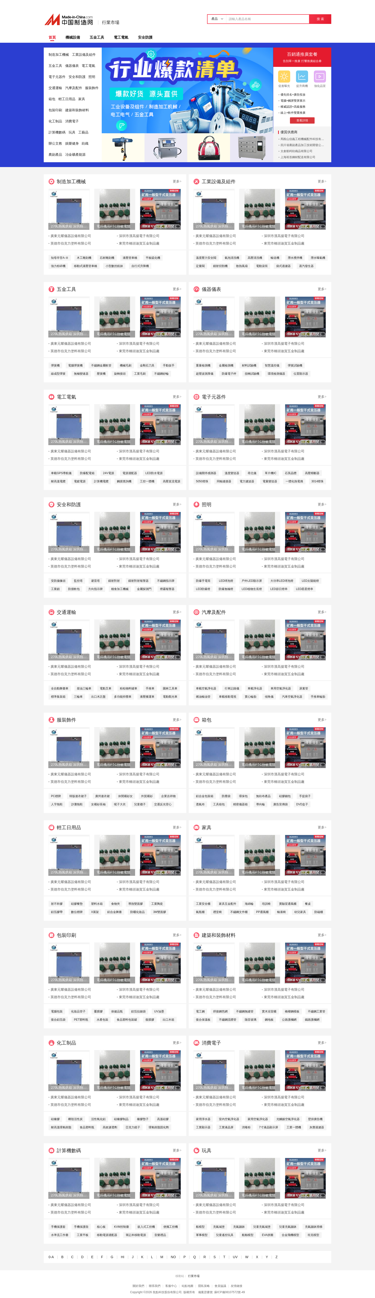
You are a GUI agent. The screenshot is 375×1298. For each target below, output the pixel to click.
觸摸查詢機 (124, 481)
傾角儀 (269, 696)
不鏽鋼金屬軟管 (101, 365)
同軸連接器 (224, 481)
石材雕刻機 (107, 258)
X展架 (95, 912)
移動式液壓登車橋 (85, 266)
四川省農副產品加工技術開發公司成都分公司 (310, 145)
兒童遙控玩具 (224, 1235)
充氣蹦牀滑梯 (313, 1226)
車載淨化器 (255, 688)
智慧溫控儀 (272, 365)
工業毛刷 (140, 373)
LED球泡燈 (226, 580)
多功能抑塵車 (122, 696)
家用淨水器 (203, 1119)
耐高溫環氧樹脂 (61, 1127)
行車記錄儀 (232, 688)
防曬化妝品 (137, 912)
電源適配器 (130, 473)
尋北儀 (252, 473)
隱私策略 (204, 1286)
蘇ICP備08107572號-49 (229, 1292)
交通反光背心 (163, 804)
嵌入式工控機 (146, 1226)
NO (173, 1257)
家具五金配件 (227, 903)
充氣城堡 (219, 1226)
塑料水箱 (97, 903)
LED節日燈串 (279, 589)
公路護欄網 (289, 1019)
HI (122, 1257)
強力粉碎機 (58, 266)
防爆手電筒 (203, 580)
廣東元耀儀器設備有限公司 (70, 236)
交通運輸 (55, 88)
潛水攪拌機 (295, 258)
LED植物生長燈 (252, 589)
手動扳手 (168, 365)
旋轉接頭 (120, 373)
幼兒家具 (300, 912)
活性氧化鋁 (98, 1119)
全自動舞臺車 (59, 688)
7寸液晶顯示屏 (268, 1127)
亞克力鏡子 (133, 1127)
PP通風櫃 (262, 912)
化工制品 (55, 121)
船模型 (200, 1226)
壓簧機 (101, 373)
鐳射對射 (114, 580)
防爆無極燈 (226, 589)
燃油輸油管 (203, 696)
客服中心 (171, 1286)
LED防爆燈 (203, 589)
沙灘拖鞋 (77, 804)
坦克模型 (313, 1235)
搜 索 (320, 19)
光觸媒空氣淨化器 (288, 1119)
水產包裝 (102, 1019)
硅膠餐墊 (77, 903)
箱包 (52, 99)
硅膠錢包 (285, 796)
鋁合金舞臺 (114, 912)
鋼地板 (269, 1019)
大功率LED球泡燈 (281, 580)
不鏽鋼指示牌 (165, 580)
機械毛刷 (125, 365)
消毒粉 (246, 1127)
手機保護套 (58, 1226)
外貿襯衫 (147, 796)
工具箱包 (219, 804)
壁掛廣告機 (315, 1119)
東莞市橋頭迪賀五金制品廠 (139, 243)
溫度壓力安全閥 (206, 258)
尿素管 (303, 688)
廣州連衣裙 (102, 796)
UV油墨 (159, 1011)
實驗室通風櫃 (287, 903)
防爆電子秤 (229, 373)
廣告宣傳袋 (280, 804)
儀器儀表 (72, 66)
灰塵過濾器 (317, 1127)
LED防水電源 (154, 473)
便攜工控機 (170, 1226)
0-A (51, 1257)
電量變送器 (270, 481)
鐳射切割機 (220, 266)
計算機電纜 (101, 481)
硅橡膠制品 (121, 1119)
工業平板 (82, 1235)
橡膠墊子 (143, 1119)
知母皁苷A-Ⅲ (59, 258)
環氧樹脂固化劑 (159, 1127)
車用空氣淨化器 (281, 688)
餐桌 (308, 903)
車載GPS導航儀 (61, 473)
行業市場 (110, 22)
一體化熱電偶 (294, 481)
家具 (81, 99)
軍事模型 (202, 1235)
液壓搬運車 (147, 696)
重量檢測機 (203, 365)
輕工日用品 (66, 99)
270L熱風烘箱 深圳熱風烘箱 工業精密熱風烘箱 (69, 226)
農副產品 (55, 154)
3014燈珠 (317, 481)
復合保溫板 (203, 1019)
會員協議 (220, 1286)
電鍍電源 (80, 481)
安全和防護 (77, 77)
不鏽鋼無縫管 (244, 1011)
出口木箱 (168, 1019)
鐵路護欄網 (312, 1019)
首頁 (52, 37)
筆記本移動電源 (136, 1235)
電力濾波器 (247, 481)
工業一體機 (294, 1127)
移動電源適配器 (107, 1235)
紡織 (85, 143)
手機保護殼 (81, 1226)
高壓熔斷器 (312, 473)
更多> (177, 181)
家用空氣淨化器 (258, 1119)
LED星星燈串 (304, 589)
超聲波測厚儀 (204, 373)
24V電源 (108, 473)
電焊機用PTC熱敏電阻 (113, 226)
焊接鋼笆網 (220, 1011)
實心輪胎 (250, 696)
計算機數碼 (57, 132)
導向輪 (260, 804)
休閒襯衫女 (125, 796)
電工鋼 (200, 1011)
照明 (91, 77)
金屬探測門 (144, 589)
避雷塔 (95, 580)
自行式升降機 (140, 266)
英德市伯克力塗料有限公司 (70, 243)
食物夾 (115, 903)
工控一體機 (147, 481)
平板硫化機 (153, 258)
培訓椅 (266, 903)
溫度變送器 (232, 473)
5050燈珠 (202, 481)
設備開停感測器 (206, 473)
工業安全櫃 (203, 903)
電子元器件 (57, 77)
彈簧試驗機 (295, 365)
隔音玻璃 (250, 1019)
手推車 (150, 688)
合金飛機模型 (290, 1235)
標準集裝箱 (58, 696)
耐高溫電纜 (58, 481)
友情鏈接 (236, 1286)
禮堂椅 (217, 912)
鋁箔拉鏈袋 (138, 1011)
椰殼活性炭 (75, 1119)
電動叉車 (105, 688)
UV (235, 1257)
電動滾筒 (262, 266)
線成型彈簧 (58, 373)
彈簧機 (55, 365)
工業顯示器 (203, 1127)
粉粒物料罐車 (128, 688)
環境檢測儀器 (276, 373)
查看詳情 (302, 120)
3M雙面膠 (159, 912)
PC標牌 (56, 796)
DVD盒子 (302, 804)
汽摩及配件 (73, 88)
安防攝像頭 (58, 580)
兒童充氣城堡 (262, 1226)
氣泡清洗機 (232, 258)
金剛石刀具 (147, 365)
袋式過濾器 (283, 266)
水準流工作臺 (59, 1235)
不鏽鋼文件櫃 (239, 912)
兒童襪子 (140, 804)
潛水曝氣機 (318, 258)
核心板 (101, 1226)
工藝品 (83, 132)
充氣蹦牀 (239, 1226)
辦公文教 (55, 143)
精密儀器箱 (240, 804)
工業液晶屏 (226, 1127)
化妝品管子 (78, 1011)
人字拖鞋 (57, 804)
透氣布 (200, 804)
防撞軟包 (74, 589)
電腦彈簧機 (75, 365)
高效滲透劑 (110, 1127)
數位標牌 (77, 912)
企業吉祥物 (168, 796)
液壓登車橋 (130, 258)
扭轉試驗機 (252, 373)
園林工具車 (170, 688)
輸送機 (275, 258)
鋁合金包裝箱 (204, 796)
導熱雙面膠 (135, 903)
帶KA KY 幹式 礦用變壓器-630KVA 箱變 (160, 226)
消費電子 (72, 121)
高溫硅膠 (163, 1119)
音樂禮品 (160, 1235)
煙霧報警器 (167, 589)
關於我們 (138, 1286)
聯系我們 (154, 1286)
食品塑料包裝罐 (127, 1019)
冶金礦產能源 (75, 154)
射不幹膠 (57, 903)
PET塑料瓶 (81, 1019)
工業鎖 (55, 589)
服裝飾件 (92, 88)
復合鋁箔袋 (58, 1019)
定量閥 (200, 266)
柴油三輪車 (84, 688)
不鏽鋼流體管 (227, 1019)
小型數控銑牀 (114, 266)
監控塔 (78, 580)
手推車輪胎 (318, 696)
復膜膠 (149, 1019)
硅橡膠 (55, 1119)
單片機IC (270, 473)
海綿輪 (249, 903)
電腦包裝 (57, 1011)
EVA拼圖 (267, 1235)
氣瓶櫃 (200, 912)
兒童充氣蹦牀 (287, 1226)
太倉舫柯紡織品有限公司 (296, 151)
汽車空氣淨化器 (292, 696)
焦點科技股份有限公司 (167, 1292)
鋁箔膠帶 (57, 912)
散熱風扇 (242, 266)
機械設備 (72, 37)
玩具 (72, 132)
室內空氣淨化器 (229, 1119)
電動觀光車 (170, 696)
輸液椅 (281, 912)
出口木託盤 (98, 696)
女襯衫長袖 (98, 804)
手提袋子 (305, 796)
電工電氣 (121, 37)
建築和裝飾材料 (77, 110)
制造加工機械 (59, 54)
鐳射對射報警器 (138, 580)
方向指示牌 (95, 589)
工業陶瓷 (157, 903)
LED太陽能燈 (310, 580)
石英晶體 (290, 473)
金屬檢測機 (226, 365)
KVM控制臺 (121, 1226)
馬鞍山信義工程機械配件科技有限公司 (305, 139)
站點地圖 (187, 1286)
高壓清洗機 (255, 258)
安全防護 (145, 37)
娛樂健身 (72, 143)
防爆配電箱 (87, 473)
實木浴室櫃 (269, 1011)
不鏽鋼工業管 (316, 1011)
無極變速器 (81, 373)
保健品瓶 (117, 1011)
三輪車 (78, 696)
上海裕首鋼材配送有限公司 (298, 157)
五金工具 (97, 37)
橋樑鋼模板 (292, 1011)
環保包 (243, 796)
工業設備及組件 (84, 54)
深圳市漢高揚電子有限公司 (139, 236)
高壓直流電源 (171, 481)
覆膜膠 (98, 1011)
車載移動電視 (227, 696)
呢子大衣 (120, 804)
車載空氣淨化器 (206, 688)
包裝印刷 (55, 110)
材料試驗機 (249, 365)
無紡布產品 (263, 796)
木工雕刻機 (84, 258)
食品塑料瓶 (87, 1127)
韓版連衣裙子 (78, 796)
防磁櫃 (318, 912)
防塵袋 (226, 796)
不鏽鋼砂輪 (161, 373)
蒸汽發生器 (306, 266)
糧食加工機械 (120, 589)
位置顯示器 (301, 373)
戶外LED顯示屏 (252, 580)
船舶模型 (247, 1235)
